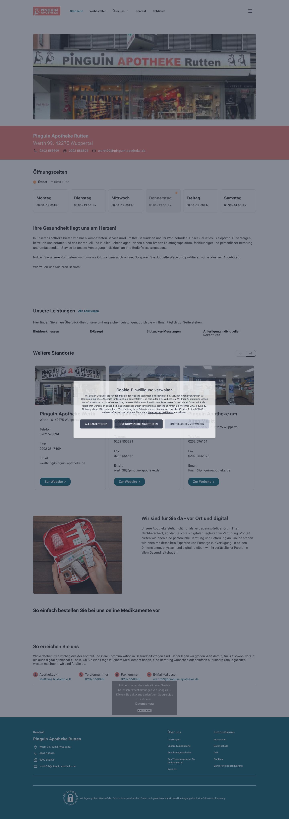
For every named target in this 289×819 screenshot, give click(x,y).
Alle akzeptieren (96, 424)
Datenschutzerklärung (160, 412)
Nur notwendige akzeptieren (139, 424)
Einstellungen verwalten (187, 424)
